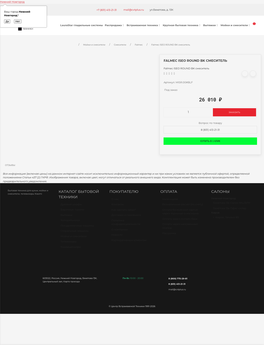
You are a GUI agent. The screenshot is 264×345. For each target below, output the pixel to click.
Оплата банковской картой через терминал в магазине (180, 213)
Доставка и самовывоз (126, 216)
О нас (115, 200)
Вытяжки (211, 25)
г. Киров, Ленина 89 (226, 219)
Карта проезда (71, 281)
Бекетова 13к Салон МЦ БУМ (231, 204)
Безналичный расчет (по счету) (182, 206)
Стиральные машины (74, 232)
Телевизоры (68, 243)
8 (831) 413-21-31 (210, 129)
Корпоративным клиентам (129, 241)
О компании (119, 231)
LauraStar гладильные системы (81, 25)
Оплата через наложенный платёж (180, 227)
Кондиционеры (71, 248)
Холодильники (70, 221)
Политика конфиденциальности (125, 224)
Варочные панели (72, 211)
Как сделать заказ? (123, 211)
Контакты (117, 206)
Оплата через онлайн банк (179, 220)
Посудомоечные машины (77, 227)
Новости (117, 236)
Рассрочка (169, 234)
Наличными (170, 200)
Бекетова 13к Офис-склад (229, 209)
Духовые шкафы (71, 206)
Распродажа (115, 25)
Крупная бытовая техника (182, 25)
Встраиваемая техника (144, 25)
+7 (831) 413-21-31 (106, 9)
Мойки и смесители (236, 25)
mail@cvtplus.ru (133, 9)
